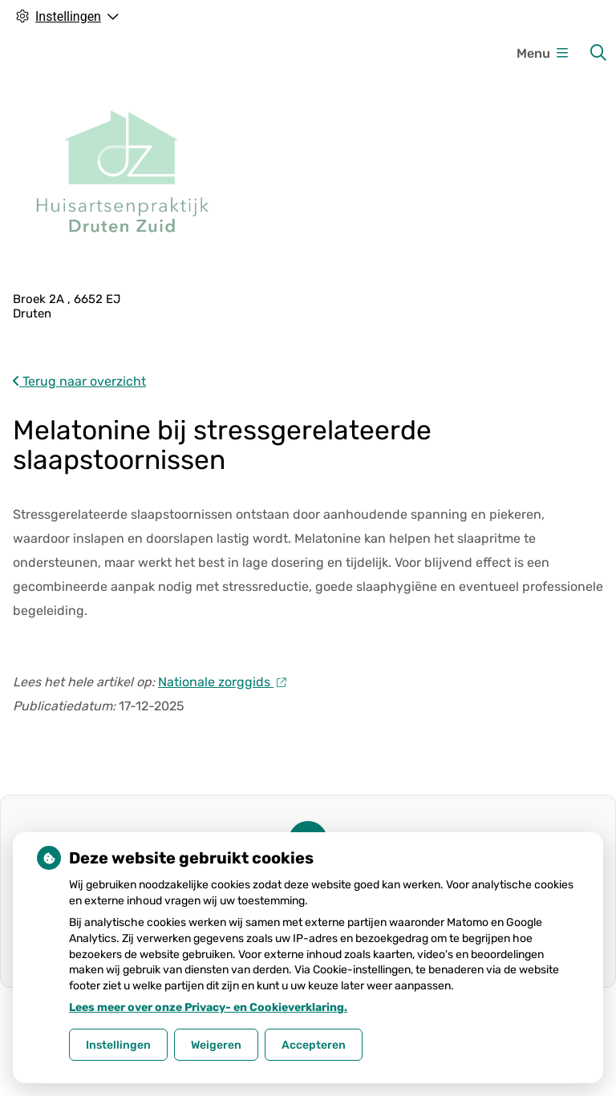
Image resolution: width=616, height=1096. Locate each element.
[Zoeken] (598, 53)
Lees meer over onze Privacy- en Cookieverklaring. (208, 1007)
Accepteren (314, 1045)
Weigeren (216, 1045)
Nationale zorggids (222, 682)
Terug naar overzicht (79, 381)
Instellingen (118, 1045)
